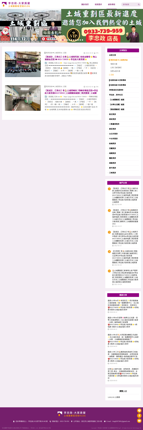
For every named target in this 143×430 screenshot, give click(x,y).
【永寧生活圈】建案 (116, 105)
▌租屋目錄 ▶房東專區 (117, 80)
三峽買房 (112, 173)
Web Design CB (137, 428)
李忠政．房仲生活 (116, 95)
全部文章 (112, 55)
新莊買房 (112, 129)
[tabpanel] (71, 26)
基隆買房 (112, 163)
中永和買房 (113, 139)
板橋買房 (112, 143)
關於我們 (85, 4)
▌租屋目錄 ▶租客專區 (117, 85)
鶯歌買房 (112, 158)
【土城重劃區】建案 (116, 100)
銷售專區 (111, 4)
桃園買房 (112, 153)
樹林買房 (112, 119)
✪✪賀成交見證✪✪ (116, 90)
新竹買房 (112, 168)
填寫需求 (98, 4)
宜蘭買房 (112, 148)
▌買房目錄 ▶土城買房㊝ (53, 53)
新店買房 (112, 114)
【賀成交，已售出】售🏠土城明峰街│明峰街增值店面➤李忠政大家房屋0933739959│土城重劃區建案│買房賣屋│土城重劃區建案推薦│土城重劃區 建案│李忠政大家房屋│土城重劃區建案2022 (71, 91)
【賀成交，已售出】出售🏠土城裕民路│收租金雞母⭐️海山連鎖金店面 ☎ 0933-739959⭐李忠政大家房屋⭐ (71, 58)
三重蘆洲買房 (114, 124)
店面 (64, 53)
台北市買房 (113, 134)
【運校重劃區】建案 (116, 109)
